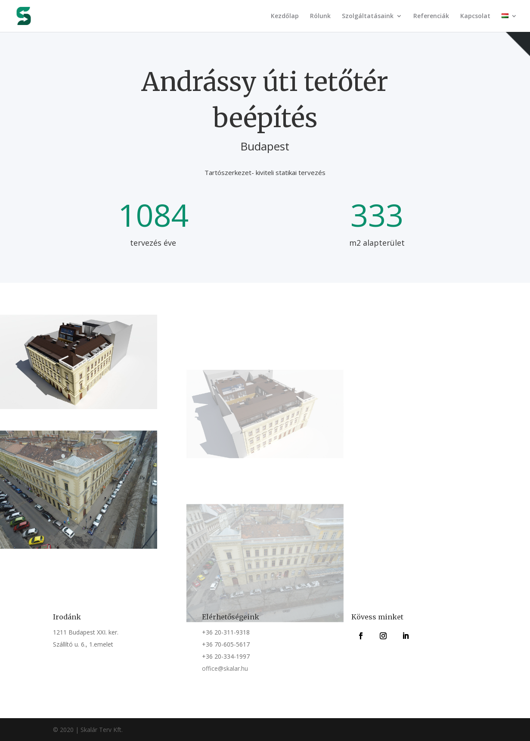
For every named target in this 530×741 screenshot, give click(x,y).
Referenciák (431, 16)
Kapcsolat (475, 16)
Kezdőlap (285, 16)
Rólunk (320, 16)
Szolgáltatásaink (368, 16)
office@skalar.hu (225, 668)
